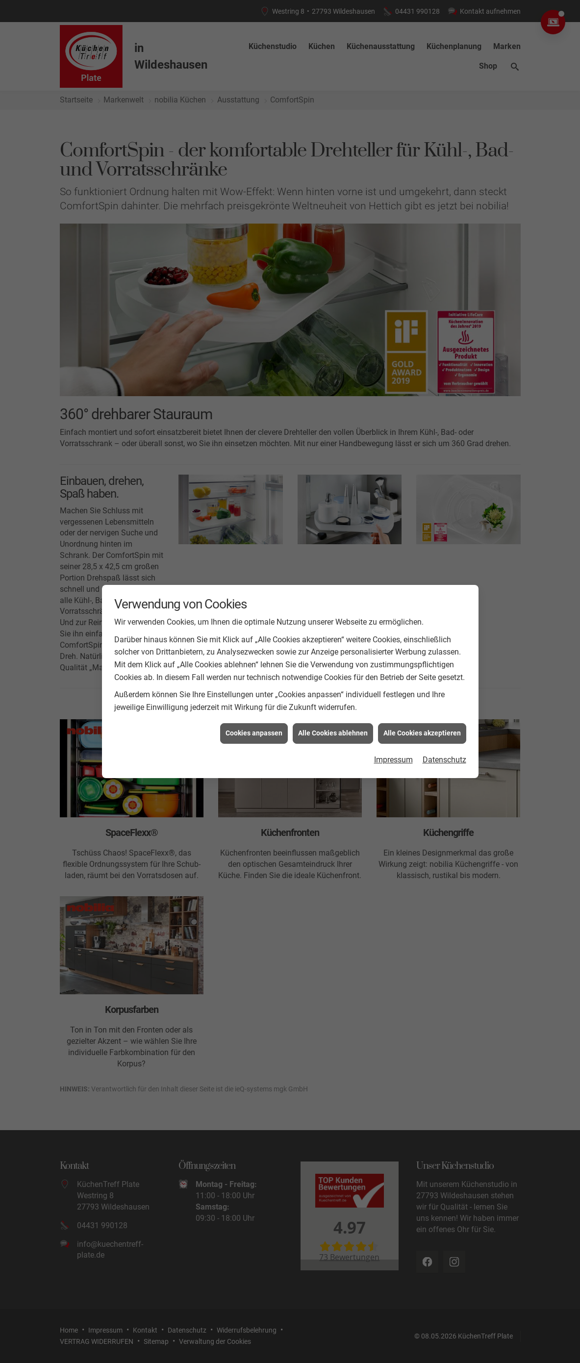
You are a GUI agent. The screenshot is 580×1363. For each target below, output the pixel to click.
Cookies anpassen (254, 733)
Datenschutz (444, 759)
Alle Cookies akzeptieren (422, 733)
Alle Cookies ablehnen (333, 733)
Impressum (393, 759)
